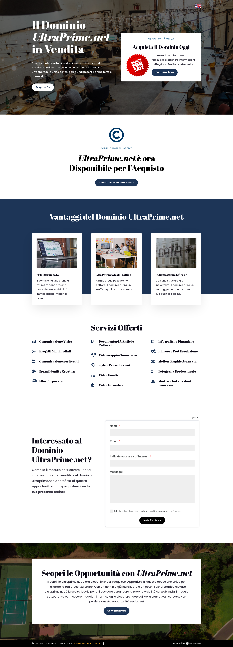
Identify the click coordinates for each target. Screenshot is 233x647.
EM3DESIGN (195, 644)
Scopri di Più (43, 87)
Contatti (98, 643)
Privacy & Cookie (82, 643)
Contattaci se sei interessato (116, 182)
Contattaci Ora (164, 72)
